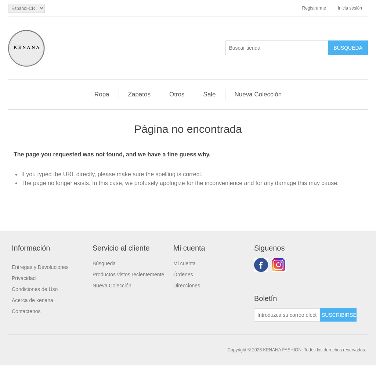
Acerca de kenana (32, 300)
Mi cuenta (184, 263)
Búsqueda (104, 263)
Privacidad (24, 278)
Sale (209, 94)
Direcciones (186, 285)
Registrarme (314, 8)
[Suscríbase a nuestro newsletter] (287, 315)
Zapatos (139, 94)
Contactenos (26, 311)
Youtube (279, 265)
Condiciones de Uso (35, 289)
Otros (177, 94)
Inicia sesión (350, 8)
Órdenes (183, 274)
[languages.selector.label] (26, 8)
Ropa (101, 94)
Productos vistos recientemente (128, 274)
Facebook (261, 265)
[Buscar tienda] (276, 47)
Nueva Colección (258, 94)
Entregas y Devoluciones (40, 267)
